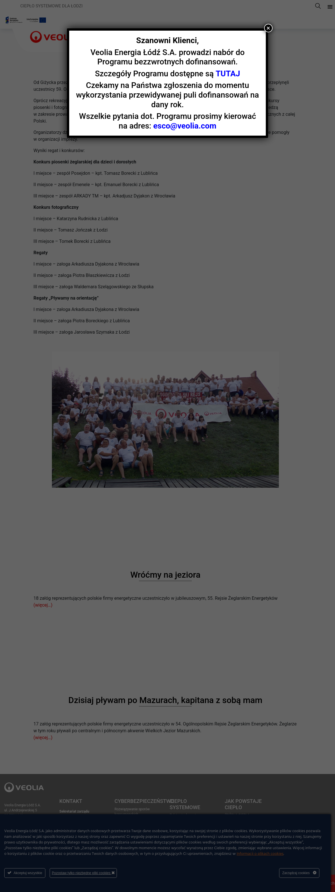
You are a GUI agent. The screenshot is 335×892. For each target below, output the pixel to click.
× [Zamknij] (268, 28)
